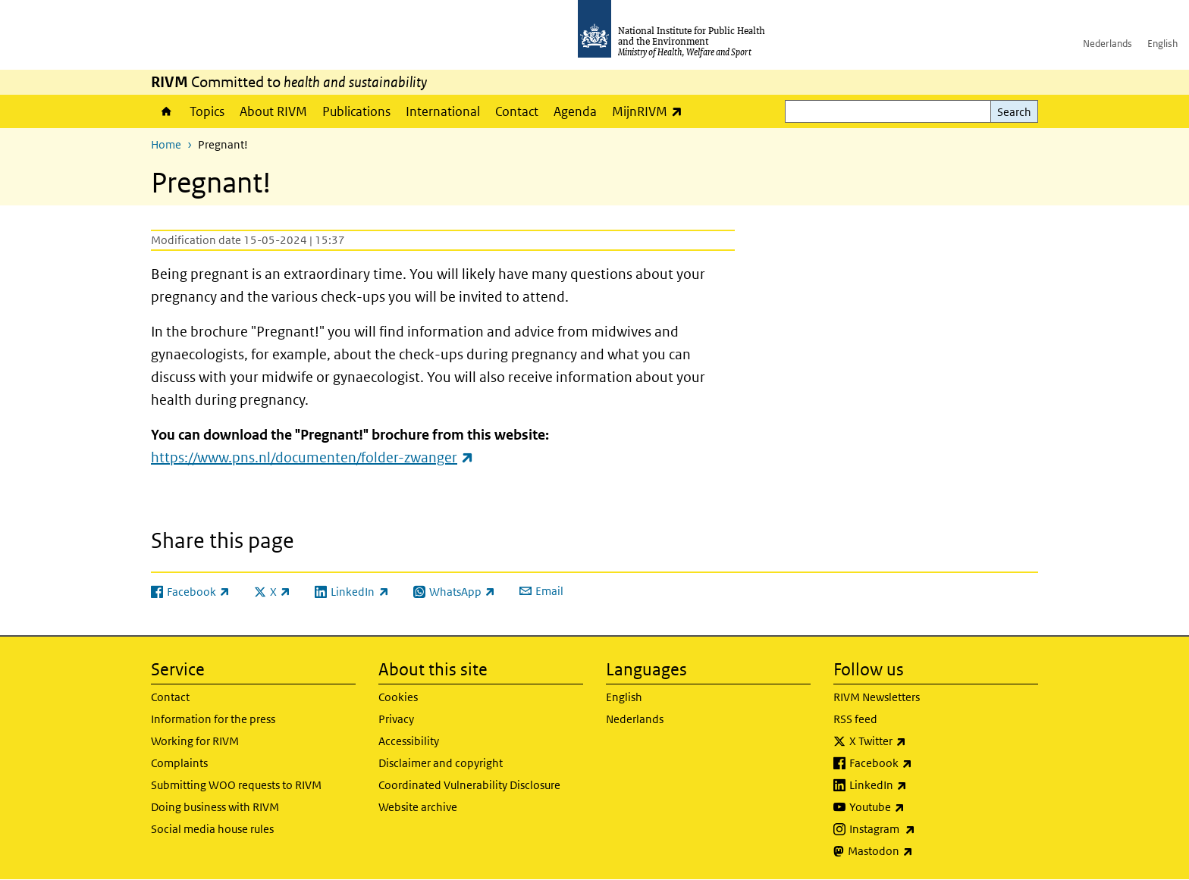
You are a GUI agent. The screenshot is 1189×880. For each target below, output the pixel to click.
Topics (207, 111)
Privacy (396, 719)
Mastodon (920, 851)
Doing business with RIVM (215, 807)
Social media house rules (212, 829)
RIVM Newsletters (876, 697)
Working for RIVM (195, 741)
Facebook (920, 763)
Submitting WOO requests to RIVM (236, 785)
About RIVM (273, 111)
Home (166, 111)
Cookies (398, 697)
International (443, 111)
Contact (516, 111)
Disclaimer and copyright (440, 763)
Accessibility (408, 741)
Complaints (179, 763)
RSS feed (855, 719)
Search (1014, 112)
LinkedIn (918, 785)
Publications (356, 111)
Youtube (916, 807)
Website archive (417, 807)
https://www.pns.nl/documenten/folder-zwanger (312, 457)
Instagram (922, 829)
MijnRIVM (651, 111)
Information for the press (213, 719)
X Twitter (917, 741)
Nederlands (1107, 43)
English (1162, 43)
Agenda (575, 111)
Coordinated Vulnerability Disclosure (469, 785)
